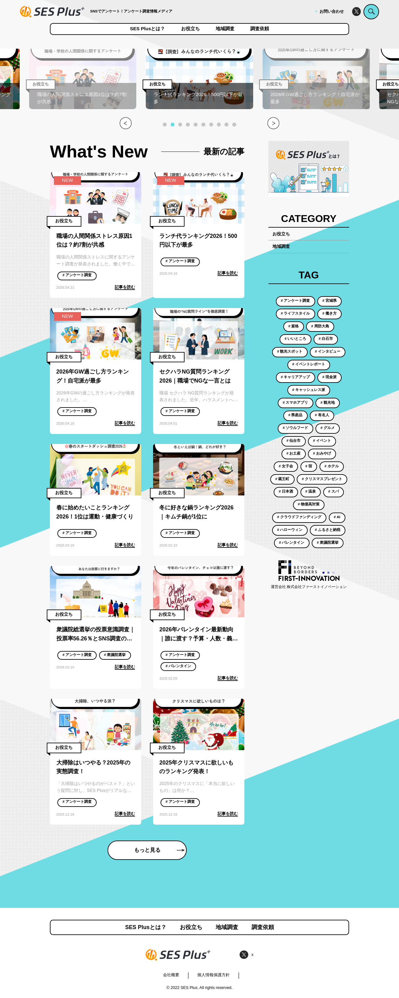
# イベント (322, 440)
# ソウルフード (295, 428)
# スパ (333, 491)
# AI (337, 517)
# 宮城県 (329, 300)
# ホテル (331, 466)
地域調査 (225, 28)
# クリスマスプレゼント (322, 479)
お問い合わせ (332, 11)
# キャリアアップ (295, 377)
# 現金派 (329, 377)
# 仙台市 (293, 440)
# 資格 (293, 326)
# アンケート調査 (77, 275)
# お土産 (293, 453)
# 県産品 (295, 415)
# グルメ (327, 428)
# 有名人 (322, 415)
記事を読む (125, 287)
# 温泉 (310, 491)
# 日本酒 (286, 491)
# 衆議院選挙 (115, 655)
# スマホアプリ (295, 402)
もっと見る (159, 850)
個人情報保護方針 (213, 974)
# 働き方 (329, 313)
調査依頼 (259, 28)
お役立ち (190, 28)
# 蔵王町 (282, 479)
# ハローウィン (290, 530)
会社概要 (171, 974)
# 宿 (308, 466)
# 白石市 (326, 338)
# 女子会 (286, 466)
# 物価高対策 (309, 504)
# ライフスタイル (295, 313)
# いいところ (295, 338)
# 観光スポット (290, 351)
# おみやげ (322, 453)
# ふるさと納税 (327, 530)
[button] (164, 124)
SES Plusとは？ (147, 28)
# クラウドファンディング (299, 517)
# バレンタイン (178, 666)
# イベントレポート (308, 364)
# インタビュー (327, 351)
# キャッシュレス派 (308, 390)
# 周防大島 (320, 326)
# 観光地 (327, 402)
